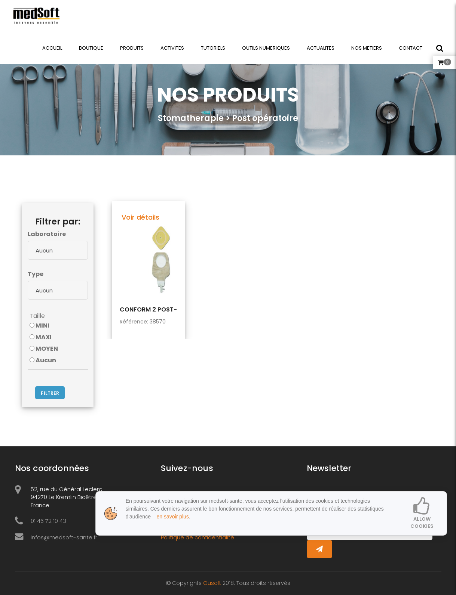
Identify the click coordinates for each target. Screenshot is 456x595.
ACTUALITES (320, 48)
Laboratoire (47, 234)
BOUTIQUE (91, 48)
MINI (39, 325)
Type (35, 274)
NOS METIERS (366, 48)
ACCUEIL (52, 48)
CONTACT (410, 48)
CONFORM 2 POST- (148, 310)
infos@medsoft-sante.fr (64, 537)
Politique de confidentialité (197, 537)
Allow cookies (422, 513)
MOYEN (44, 348)
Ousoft (213, 583)
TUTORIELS (213, 48)
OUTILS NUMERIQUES (266, 48)
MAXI (41, 337)
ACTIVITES (172, 48)
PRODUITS (131, 48)
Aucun (43, 360)
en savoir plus (170, 517)
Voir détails (140, 217)
